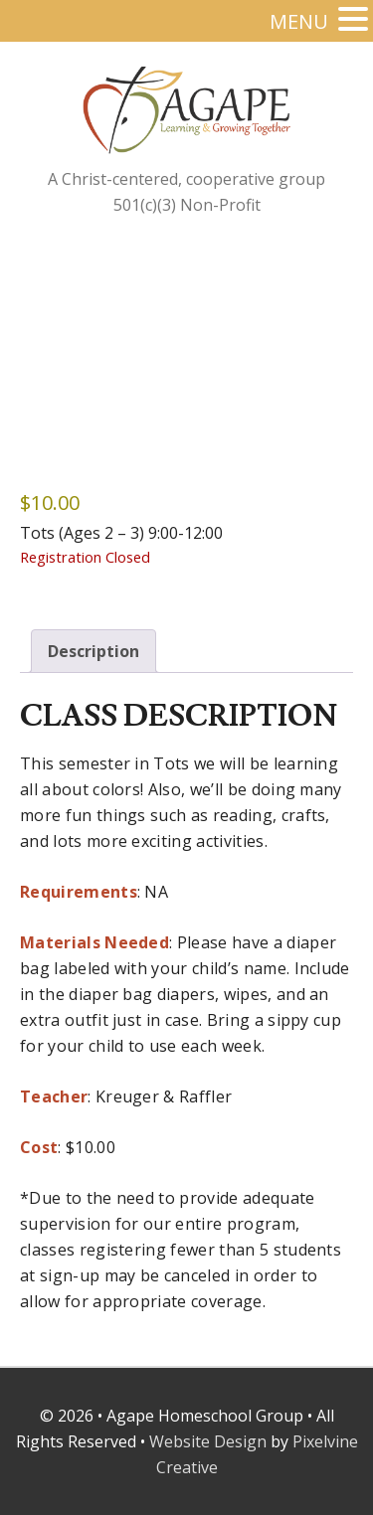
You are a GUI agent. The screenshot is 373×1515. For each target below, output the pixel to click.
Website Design (208, 1441)
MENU (299, 21)
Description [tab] (93, 651)
